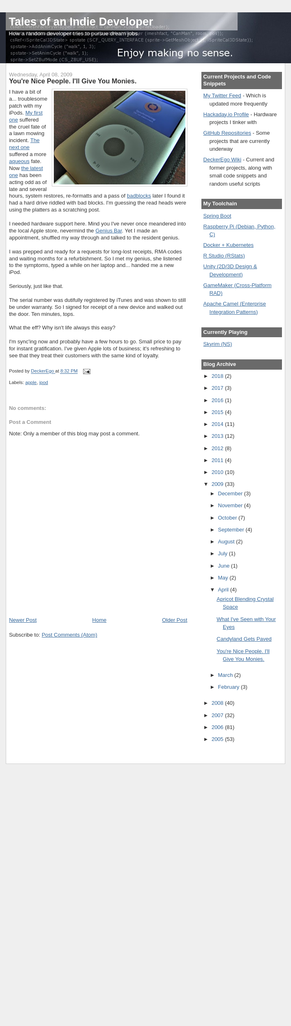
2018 (218, 376)
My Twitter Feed (222, 95)
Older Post (174, 620)
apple (31, 382)
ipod (43, 382)
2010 (218, 472)
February (229, 687)
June (224, 566)
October (228, 518)
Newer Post (23, 620)
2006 (218, 727)
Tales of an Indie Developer (81, 21)
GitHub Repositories (227, 133)
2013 (218, 436)
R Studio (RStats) (224, 256)
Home (99, 620)
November (231, 505)
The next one (24, 143)
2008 (218, 703)
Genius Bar (108, 231)
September (231, 530)
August (227, 541)
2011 (218, 460)
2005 (218, 739)
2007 (218, 715)
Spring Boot (217, 216)
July (223, 553)
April (224, 590)
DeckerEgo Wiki (222, 159)
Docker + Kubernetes (228, 245)
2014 (218, 424)
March (226, 675)
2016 (218, 400)
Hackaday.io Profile (226, 114)
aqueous (19, 161)
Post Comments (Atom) (69, 635)
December (231, 493)
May (223, 578)
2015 (218, 412)
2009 (218, 484)
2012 (218, 448)
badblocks (139, 196)
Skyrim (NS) (217, 344)
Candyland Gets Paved (244, 639)
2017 (218, 388)
